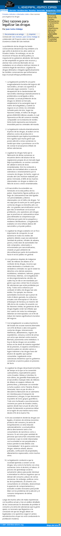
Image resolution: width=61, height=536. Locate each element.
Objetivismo (53, 28)
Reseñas (32, 11)
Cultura (51, 25)
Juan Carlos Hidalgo (30, 37)
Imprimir (32, 34)
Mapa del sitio (54, 525)
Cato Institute (17, 37)
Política (51, 26)
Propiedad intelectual (52, 40)
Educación (52, 30)
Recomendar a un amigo (14, 34)
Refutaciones (53, 37)
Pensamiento (53, 21)
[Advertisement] (54, 79)
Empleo (51, 19)
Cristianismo (53, 23)
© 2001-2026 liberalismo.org (11, 525)
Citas (59, 11)
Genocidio (41, 11)
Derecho (51, 32)
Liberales (12, 11)
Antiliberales (22, 11)
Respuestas (51, 11)
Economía (52, 16)
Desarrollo (52, 17)
